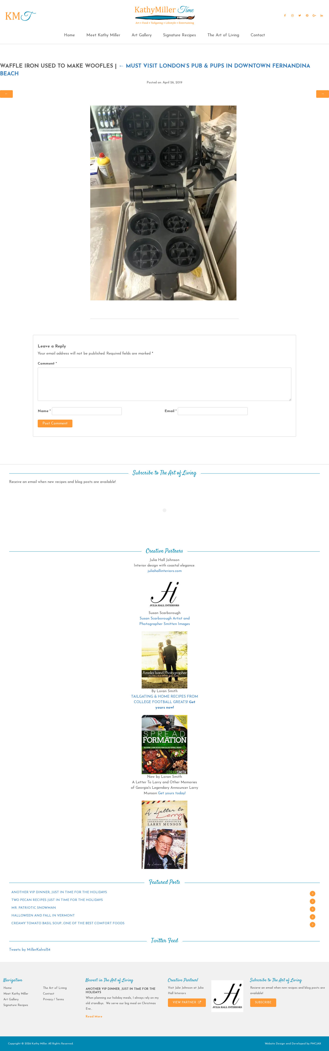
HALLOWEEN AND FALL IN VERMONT (43, 915)
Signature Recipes (179, 35)
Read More (94, 1016)
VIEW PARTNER (187, 1002)
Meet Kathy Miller (103, 35)
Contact (258, 35)
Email (170, 411)
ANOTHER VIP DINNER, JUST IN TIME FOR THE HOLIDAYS (59, 892)
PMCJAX (315, 1043)
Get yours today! (172, 793)
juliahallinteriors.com (165, 571)
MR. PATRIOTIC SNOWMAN (33, 908)
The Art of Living (223, 35)
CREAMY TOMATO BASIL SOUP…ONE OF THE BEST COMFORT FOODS (68, 923)
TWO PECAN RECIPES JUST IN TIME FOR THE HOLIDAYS (57, 900)
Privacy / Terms (53, 999)
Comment (47, 363)
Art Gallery (142, 35)
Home (69, 35)
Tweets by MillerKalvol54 (29, 950)
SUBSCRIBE (263, 1002)
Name (44, 411)
